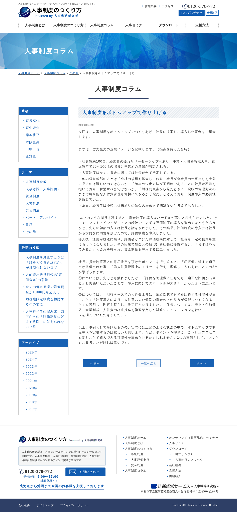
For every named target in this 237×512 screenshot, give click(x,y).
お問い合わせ (89, 472)
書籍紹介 (175, 476)
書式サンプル (184, 454)
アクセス (168, 6)
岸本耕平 (33, 135)
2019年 (32, 395)
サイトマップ (45, 505)
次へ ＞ (202, 363)
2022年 (32, 373)
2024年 (32, 359)
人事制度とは (35, 25)
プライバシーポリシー (74, 505)
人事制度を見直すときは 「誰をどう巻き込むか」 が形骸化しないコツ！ (45, 262)
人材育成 (33, 203)
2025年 (32, 352)
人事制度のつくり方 (68, 25)
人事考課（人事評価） (43, 189)
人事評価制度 (140, 459)
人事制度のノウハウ (189, 459)
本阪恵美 (33, 142)
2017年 (32, 409)
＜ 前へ (95, 363)
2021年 (32, 381)
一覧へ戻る (148, 363)
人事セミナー (135, 25)
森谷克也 (33, 120)
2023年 (32, 366)
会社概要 (151, 6)
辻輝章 (31, 156)
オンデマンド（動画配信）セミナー (193, 437)
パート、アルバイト (41, 217)
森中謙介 (33, 127)
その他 (31, 231)
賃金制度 (33, 196)
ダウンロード (169, 25)
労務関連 (33, 210)
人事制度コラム (102, 25)
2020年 (32, 388)
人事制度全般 (36, 182)
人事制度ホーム (136, 437)
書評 (29, 224)
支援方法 (202, 25)
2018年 (32, 402)
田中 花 (33, 149)
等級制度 (137, 454)
